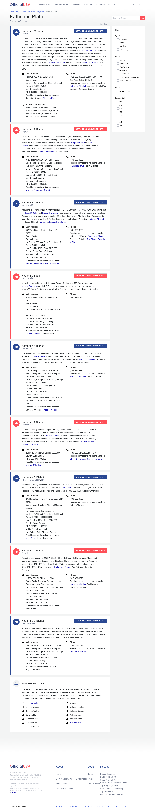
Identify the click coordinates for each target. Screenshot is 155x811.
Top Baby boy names (109, 786)
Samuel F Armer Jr (30, 445)
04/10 (107, 777)
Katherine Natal (74, 722)
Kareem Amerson (29, 286)
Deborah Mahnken (78, 651)
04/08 (102, 780)
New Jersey (123, 49)
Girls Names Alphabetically (111, 789)
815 (120, 122)
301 (120, 102)
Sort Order (104, 24)
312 (120, 105)
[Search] (126, 18)
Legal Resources (61, 4)
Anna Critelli (67, 488)
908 (120, 125)
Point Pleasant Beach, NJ (129, 77)
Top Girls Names (107, 791)
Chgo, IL (122, 60)
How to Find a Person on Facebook (115, 783)
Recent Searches (107, 774)
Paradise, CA (124, 74)
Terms (90, 774)
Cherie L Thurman (88, 442)
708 (120, 112)
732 (120, 115)
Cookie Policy (94, 784)
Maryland (122, 46)
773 (120, 119)
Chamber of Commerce (94, 4)
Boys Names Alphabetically (112, 794)
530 (120, 108)
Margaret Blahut (78, 143)
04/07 (107, 780)
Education (76, 4)
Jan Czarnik (45, 190)
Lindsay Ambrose (38, 356)
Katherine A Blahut (57, 63)
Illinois (121, 43)
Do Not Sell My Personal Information (71, 779)
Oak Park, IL (124, 67)
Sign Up (141, 4)
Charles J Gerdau (52, 436)
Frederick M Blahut (30, 213)
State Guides (44, 4)
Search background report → (90, 31)
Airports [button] (111, 4)
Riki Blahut (43, 222)
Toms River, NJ (125, 80)
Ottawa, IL (123, 70)
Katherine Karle (30, 703)
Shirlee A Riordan (88, 51)
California (123, 39)
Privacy (91, 779)
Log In (131, 4)
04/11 (102, 777)
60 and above (124, 91)
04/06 (113, 780)
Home (58, 774)
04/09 (113, 777)
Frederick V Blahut (50, 213)
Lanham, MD (124, 63)
